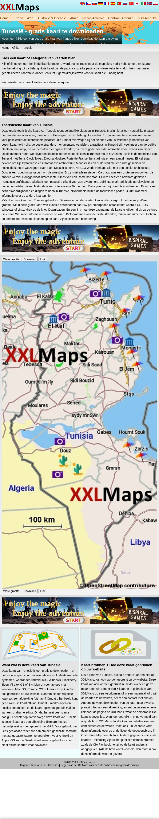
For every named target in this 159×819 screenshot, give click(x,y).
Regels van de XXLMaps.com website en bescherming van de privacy (100, 765)
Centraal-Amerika (121, 18)
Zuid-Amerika (147, 18)
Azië (30, 18)
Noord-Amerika (93, 18)
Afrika (74, 18)
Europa (18, 18)
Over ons (53, 765)
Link (42, 259)
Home (4, 18)
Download (30, 259)
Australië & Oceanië (51, 18)
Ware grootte (11, 259)
